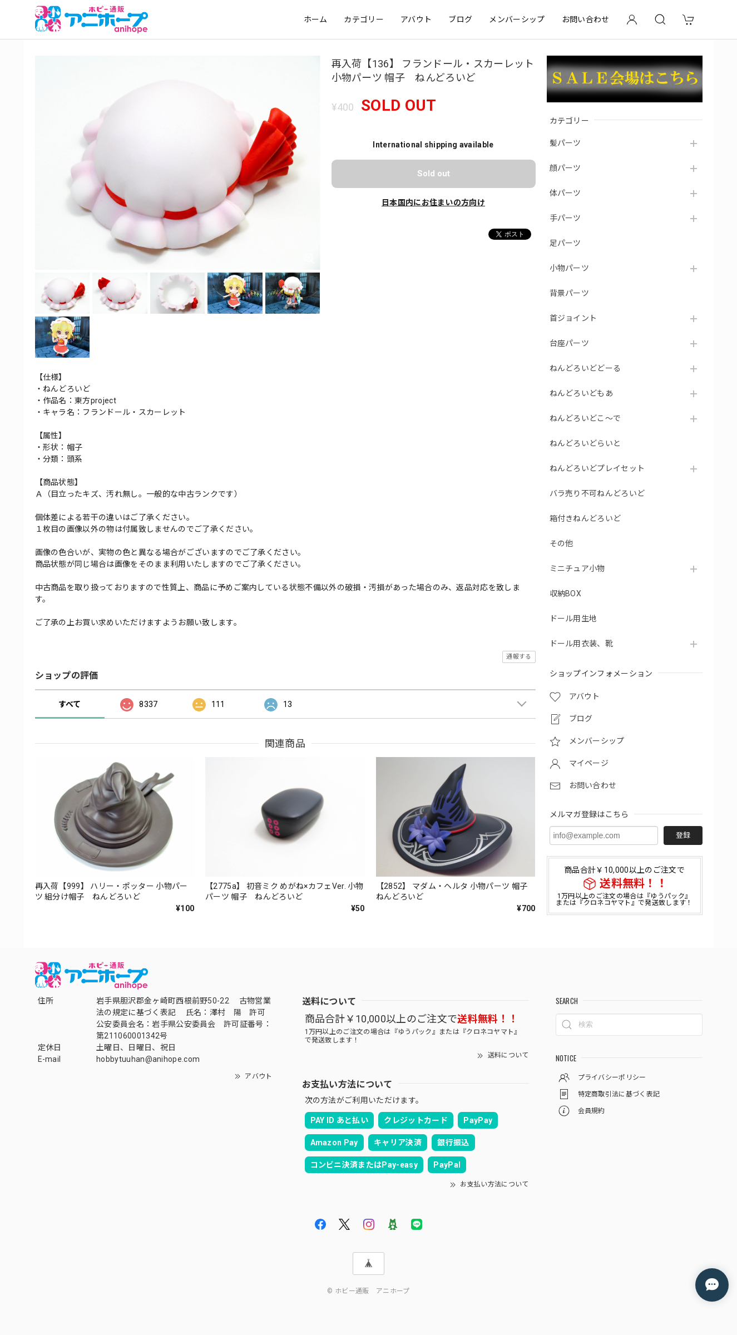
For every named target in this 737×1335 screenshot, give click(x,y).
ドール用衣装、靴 (582, 643)
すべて (69, 704)
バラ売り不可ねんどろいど (597, 493)
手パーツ (565, 218)
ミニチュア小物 (577, 568)
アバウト (416, 19)
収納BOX (566, 593)
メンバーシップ (517, 19)
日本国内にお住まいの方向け (433, 202)
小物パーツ (570, 268)
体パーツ (565, 193)
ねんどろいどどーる (585, 368)
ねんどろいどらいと (585, 443)
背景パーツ (570, 293)
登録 (683, 835)
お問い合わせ (586, 19)
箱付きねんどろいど (585, 518)
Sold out (433, 174)
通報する (518, 656)
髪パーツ (565, 143)
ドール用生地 (573, 618)
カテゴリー (364, 19)
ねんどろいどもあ (582, 393)
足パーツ (565, 243)
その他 (561, 543)
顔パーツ (565, 168)
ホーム (316, 19)
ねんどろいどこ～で (585, 418)
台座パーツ (570, 343)
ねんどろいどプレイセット (597, 468)
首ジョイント (573, 318)
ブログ (460, 19)
